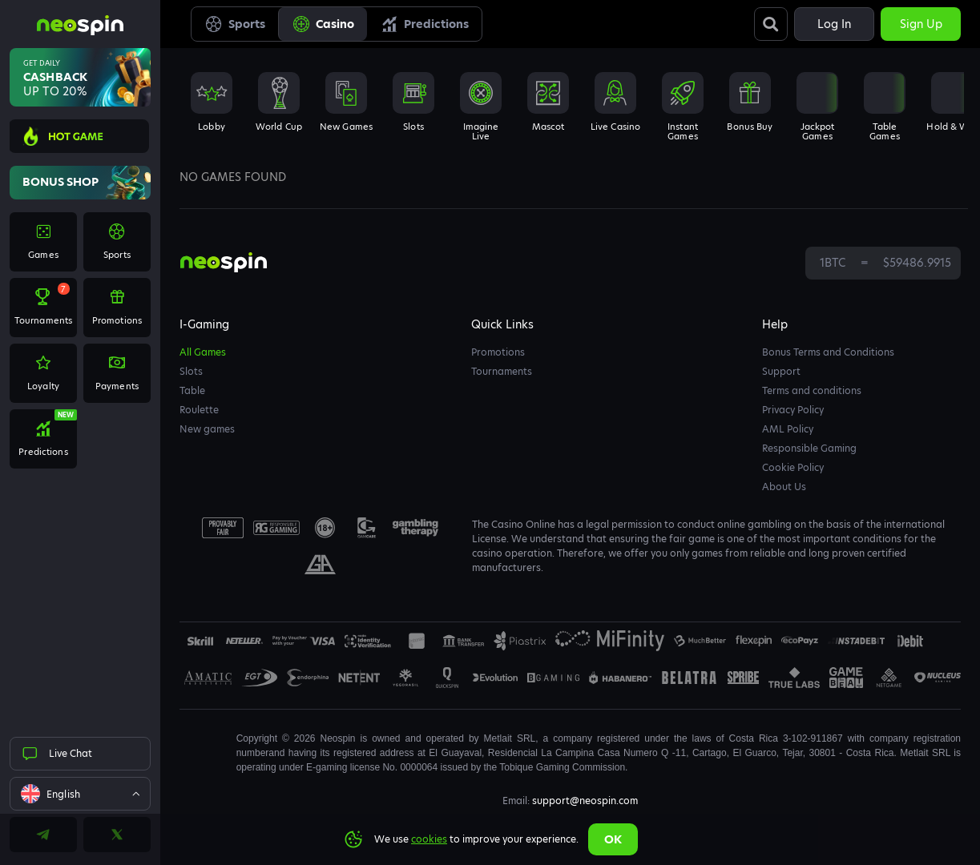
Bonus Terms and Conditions (828, 352)
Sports (234, 24)
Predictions (424, 24)
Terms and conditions (811, 390)
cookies (429, 839)
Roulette (199, 409)
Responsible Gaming (809, 448)
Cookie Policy (793, 467)
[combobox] (80, 794)
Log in (834, 24)
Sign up (921, 24)
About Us (784, 486)
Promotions (498, 352)
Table (192, 390)
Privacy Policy (793, 409)
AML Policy (787, 429)
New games (207, 429)
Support (781, 371)
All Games (202, 352)
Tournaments (501, 371)
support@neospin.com (585, 800)
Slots (191, 371)
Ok (613, 839)
